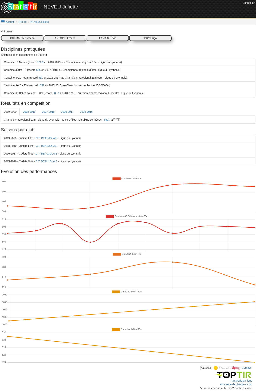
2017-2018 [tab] (48, 111)
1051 (41, 85)
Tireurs (22, 21)
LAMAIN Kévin (107, 38)
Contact (246, 367)
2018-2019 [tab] (29, 111)
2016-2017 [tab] (67, 111)
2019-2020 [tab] (10, 111)
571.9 (40, 62)
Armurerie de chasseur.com (236, 384)
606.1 (56, 93)
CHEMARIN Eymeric (22, 38)
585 (38, 69)
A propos (206, 368)
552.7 (107, 119)
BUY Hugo (150, 38)
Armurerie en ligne (241, 380)
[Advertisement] (172, 9)
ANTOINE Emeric (65, 38)
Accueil (10, 21)
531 (40, 77)
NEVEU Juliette (40, 21)
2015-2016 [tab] (86, 111)
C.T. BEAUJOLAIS (46, 138)
